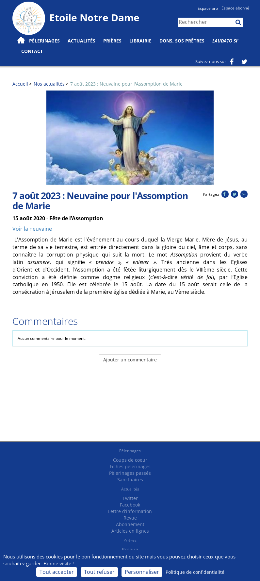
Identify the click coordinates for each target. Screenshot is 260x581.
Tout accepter (57, 571)
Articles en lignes (130, 531)
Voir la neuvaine (32, 228)
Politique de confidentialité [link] (195, 572)
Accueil (20, 84)
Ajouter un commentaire (130, 360)
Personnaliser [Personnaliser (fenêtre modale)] (142, 571)
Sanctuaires (130, 479)
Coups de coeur (130, 460)
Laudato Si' (225, 41)
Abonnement (130, 524)
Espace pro (208, 8)
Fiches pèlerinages (130, 466)
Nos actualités (49, 84)
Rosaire (130, 549)
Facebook (130, 505)
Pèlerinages (130, 451)
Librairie (140, 41)
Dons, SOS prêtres (181, 41)
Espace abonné (235, 8)
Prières (112, 41)
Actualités (130, 489)
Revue (130, 518)
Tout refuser (99, 571)
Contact (32, 51)
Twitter (130, 498)
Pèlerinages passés (130, 473)
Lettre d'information (130, 511)
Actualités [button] (81, 41)
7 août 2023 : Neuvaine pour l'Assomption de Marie (126, 84)
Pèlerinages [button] (44, 41)
